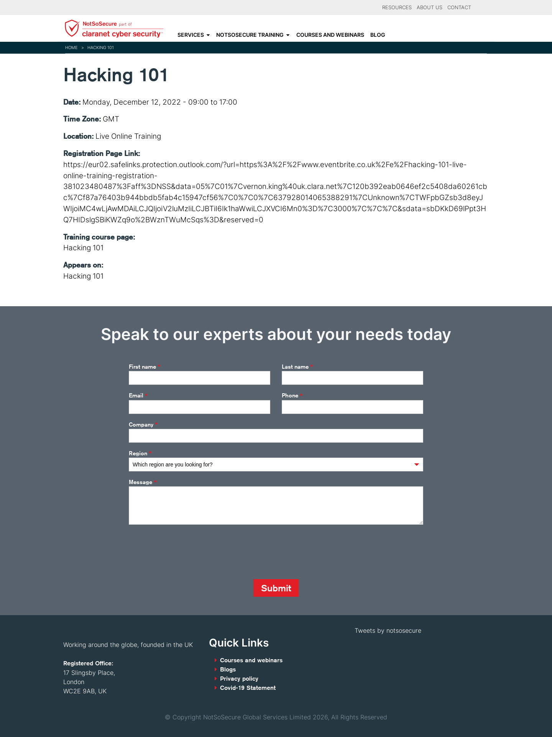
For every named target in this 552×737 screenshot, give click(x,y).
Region (140, 453)
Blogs (228, 669)
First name (144, 367)
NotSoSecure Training (250, 35)
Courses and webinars (330, 35)
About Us (429, 7)
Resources (397, 7)
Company (143, 424)
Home (71, 47)
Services (190, 35)
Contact (459, 7)
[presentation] (187, 552)
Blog (377, 35)
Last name (297, 367)
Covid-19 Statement (248, 687)
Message (142, 482)
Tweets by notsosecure (388, 630)
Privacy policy (239, 678)
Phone (292, 396)
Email (138, 396)
